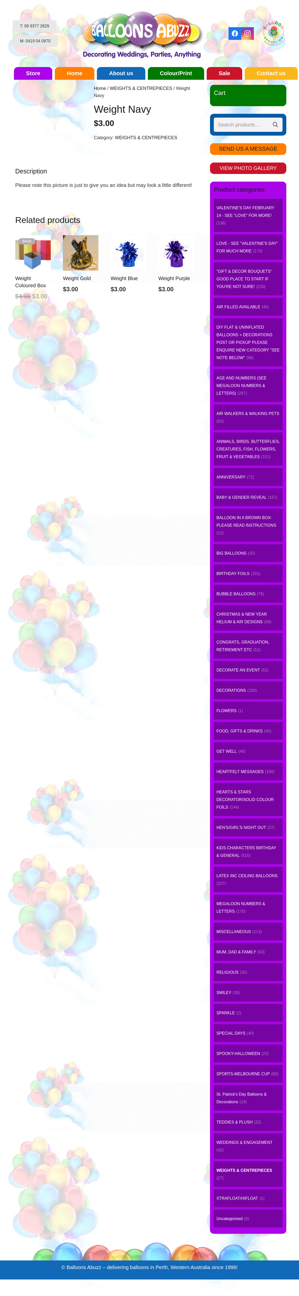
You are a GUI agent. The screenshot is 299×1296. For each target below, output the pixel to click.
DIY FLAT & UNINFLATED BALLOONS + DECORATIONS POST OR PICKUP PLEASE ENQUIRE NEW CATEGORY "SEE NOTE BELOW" (247, 342)
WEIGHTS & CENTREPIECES (141, 88)
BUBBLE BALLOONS (235, 594)
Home (100, 88)
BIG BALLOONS (231, 553)
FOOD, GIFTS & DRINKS (239, 731)
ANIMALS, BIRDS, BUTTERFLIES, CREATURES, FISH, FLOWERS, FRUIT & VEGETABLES (248, 449)
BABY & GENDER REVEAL (241, 497)
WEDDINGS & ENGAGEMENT (244, 1142)
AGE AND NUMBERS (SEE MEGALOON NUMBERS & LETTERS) (241, 385)
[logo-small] (143, 33)
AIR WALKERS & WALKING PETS (247, 413)
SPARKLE (225, 1013)
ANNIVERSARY (230, 477)
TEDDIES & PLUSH (234, 1122)
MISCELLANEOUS (233, 932)
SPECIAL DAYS (230, 1033)
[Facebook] (234, 33)
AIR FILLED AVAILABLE (238, 307)
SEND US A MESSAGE (248, 149)
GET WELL (226, 751)
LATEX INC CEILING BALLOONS (246, 876)
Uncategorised (229, 1219)
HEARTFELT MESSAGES (239, 772)
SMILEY (223, 992)
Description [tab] (31, 171)
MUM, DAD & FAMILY (236, 952)
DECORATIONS (231, 690)
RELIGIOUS (227, 972)
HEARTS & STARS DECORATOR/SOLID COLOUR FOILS (245, 799)
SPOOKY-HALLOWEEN (238, 1053)
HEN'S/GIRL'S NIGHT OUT (241, 827)
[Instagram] (247, 33)
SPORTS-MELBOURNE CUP (243, 1074)
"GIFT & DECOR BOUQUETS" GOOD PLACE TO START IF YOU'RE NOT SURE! (244, 279)
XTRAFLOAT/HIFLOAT (237, 1198)
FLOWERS (226, 711)
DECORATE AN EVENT (238, 670)
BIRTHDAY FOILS (232, 573)
